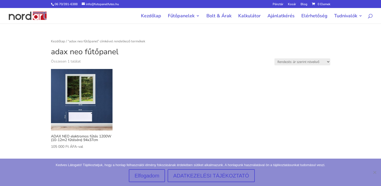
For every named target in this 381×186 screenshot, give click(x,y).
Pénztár (278, 4)
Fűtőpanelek (181, 16)
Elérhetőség (314, 16)
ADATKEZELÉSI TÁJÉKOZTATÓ (211, 176)
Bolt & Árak (218, 16)
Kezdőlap (151, 16)
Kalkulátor (249, 16)
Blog (304, 4)
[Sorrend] (302, 61)
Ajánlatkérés (281, 16)
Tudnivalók (345, 16)
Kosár (292, 4)
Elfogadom (147, 176)
